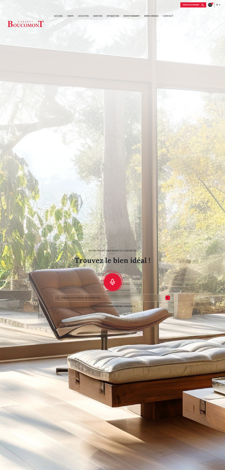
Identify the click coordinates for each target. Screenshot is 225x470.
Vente (70, 16)
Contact (168, 16)
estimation (113, 16)
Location (83, 16)
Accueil (58, 16)
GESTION (97, 16)
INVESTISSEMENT (132, 16)
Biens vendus (151, 16)
